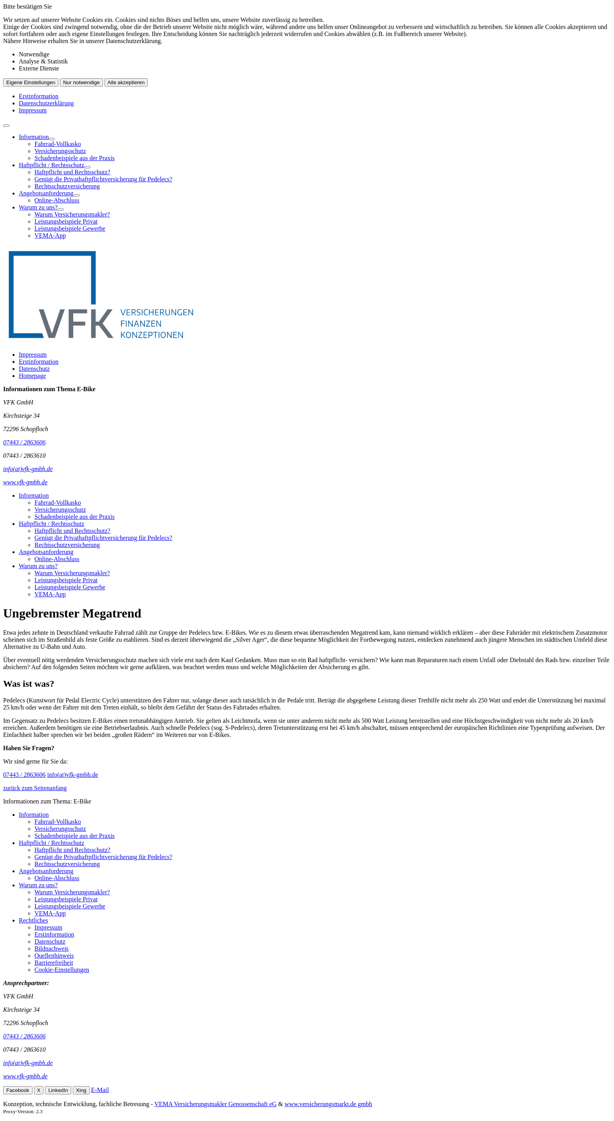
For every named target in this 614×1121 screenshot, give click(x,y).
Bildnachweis (51, 948)
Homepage (32, 375)
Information (34, 137)
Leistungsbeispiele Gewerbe (69, 228)
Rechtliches (33, 920)
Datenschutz (34, 368)
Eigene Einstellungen (30, 82)
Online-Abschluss (56, 200)
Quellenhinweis (54, 955)
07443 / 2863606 (24, 774)
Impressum (33, 110)
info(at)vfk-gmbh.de (72, 774)
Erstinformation (38, 96)
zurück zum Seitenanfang (35, 788)
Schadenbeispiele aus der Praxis (74, 158)
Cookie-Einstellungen (61, 969)
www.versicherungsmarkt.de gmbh (328, 1104)
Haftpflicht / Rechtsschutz (51, 165)
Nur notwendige (81, 82)
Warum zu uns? (38, 207)
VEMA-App (50, 235)
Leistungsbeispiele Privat (66, 221)
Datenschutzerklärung (46, 103)
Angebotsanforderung (46, 193)
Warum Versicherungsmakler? (72, 214)
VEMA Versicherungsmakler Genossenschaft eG (215, 1104)
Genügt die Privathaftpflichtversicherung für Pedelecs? (103, 179)
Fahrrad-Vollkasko (57, 144)
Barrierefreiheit (53, 962)
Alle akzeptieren (126, 82)
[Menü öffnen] (6, 126)
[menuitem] (315, 148)
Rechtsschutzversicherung (67, 186)
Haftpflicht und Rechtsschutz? (72, 172)
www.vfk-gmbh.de (25, 1076)
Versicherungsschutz (60, 151)
